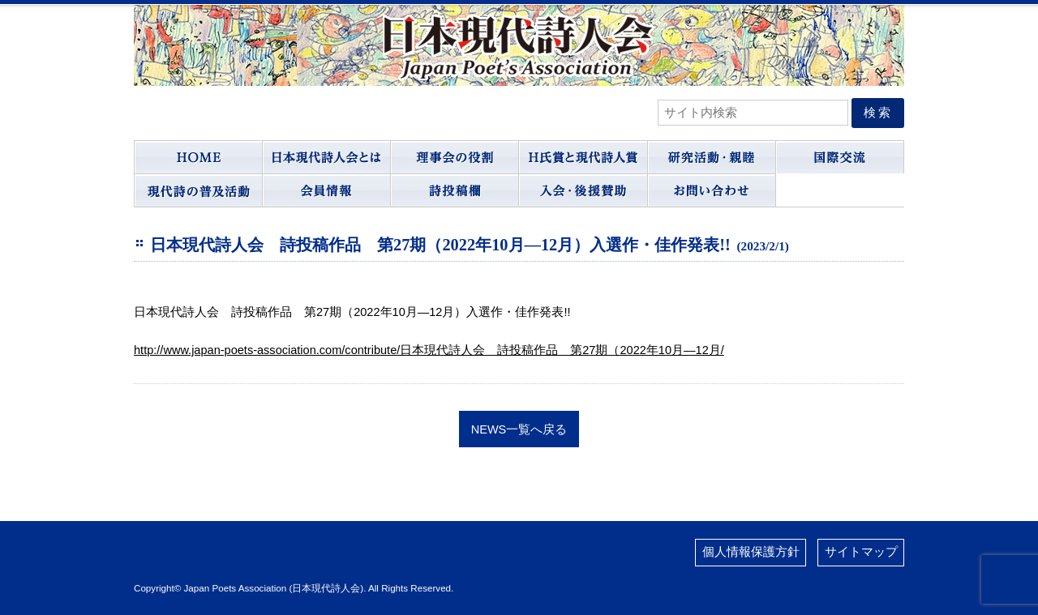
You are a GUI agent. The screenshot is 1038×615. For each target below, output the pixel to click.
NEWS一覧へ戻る (519, 428)
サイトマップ (861, 551)
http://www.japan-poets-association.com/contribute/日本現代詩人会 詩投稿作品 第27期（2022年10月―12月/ (429, 350)
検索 (878, 112)
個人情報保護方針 (751, 551)
